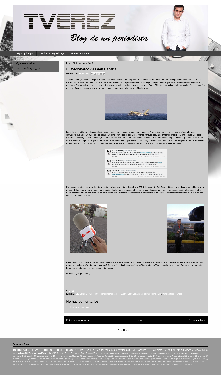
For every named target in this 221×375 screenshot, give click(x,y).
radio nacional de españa (99, 364)
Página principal (25, 53)
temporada (155, 364)
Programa (61, 361)
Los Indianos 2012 (159, 359)
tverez (84, 349)
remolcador (156, 294)
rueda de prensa (138, 364)
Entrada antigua (196, 320)
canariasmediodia (148, 353)
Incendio (123, 359)
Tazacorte (194, 361)
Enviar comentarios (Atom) (142, 330)
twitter (179, 294)
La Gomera (145, 359)
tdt (148, 364)
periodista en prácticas (57, 349)
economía (55, 364)
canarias (48, 353)
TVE (182, 350)
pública (85, 364)
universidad (44, 359)
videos (174, 364)
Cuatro (124, 294)
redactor (114, 364)
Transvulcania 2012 (144, 356)
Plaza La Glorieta (104, 356)
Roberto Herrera (101, 361)
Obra (196, 359)
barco (97, 294)
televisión (121, 350)
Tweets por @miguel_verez (29, 68)
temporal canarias (20, 359)
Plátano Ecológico (40, 361)
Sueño (185, 361)
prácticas (201, 356)
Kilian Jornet (133, 359)
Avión (91, 294)
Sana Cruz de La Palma (155, 361)
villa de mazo (57, 359)
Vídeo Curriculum (80, 53)
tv (23, 356)
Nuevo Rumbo (186, 359)
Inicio (139, 320)
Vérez (174, 356)
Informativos (60, 356)
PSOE (203, 359)
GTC (75, 359)
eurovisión (185, 353)
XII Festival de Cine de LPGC (38, 364)
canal (182, 356)
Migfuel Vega (173, 359)
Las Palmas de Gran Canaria (80, 353)
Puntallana (71, 361)
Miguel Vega (85, 73)
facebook (76, 364)
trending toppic (168, 294)
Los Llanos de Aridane (129, 353)
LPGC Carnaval (110, 353)
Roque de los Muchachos (134, 361)
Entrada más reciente (77, 320)
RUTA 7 (81, 361)
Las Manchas (74, 356)
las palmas (145, 294)
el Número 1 (66, 364)
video (168, 364)
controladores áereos (110, 294)
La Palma (157, 350)
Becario (59, 353)
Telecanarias (34, 353)
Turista (203, 361)
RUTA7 (89, 361)
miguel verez (22, 349)
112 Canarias (81, 294)
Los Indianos (88, 356)
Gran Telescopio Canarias (108, 359)
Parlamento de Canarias (22, 361)
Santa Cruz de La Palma (168, 353)
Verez (191, 350)
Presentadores (120, 356)
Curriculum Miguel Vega (52, 53)
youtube (30, 356)
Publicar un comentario (80, 307)
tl (162, 364)
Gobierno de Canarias (88, 359)
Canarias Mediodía (44, 356)
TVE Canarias (138, 350)
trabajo (33, 359)
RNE (131, 356)
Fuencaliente (197, 353)
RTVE (98, 353)
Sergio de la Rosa (173, 361)
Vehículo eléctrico (19, 364)
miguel (171, 350)
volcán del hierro (186, 364)
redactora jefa (125, 364)
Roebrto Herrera (116, 361)
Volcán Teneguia (162, 356)
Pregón (52, 361)
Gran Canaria (134, 294)
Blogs (68, 359)
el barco (191, 356)
